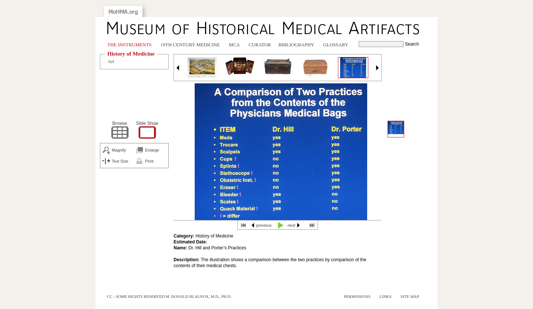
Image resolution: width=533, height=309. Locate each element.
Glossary (335, 44)
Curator (260, 44)
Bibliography (296, 44)
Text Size (120, 161)
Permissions (357, 296)
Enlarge (152, 150)
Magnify (119, 150)
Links (385, 296)
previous (264, 225)
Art (111, 61)
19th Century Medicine (190, 44)
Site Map (409, 296)
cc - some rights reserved (136, 296)
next (291, 225)
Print (149, 161)
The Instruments (129, 44)
